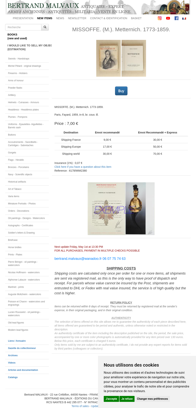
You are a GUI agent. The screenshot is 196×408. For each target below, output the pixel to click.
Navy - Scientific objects (20, 174)
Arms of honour (16, 80)
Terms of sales (80, 406)
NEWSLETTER (77, 18)
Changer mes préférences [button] (152, 398)
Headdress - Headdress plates (23, 109)
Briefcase (13, 240)
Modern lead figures (18, 330)
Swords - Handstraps (18, 58)
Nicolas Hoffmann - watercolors (24, 272)
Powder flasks (15, 87)
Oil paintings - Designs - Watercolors (26, 218)
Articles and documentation (23, 370)
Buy (121, 91)
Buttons (12, 134)
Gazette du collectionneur (22, 348)
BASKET (136, 18)
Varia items (13, 196)
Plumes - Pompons (17, 117)
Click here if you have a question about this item (83, 166)
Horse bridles (14, 247)
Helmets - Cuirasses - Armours (23, 102)
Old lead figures (16, 322)
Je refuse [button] (127, 398)
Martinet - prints (16, 287)
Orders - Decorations (18, 211)
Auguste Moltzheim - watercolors (24, 294)
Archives (13, 355)
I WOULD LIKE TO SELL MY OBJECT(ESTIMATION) (28, 47)
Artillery (12, 95)
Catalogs (13, 377)
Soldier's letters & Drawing (21, 232)
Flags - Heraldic (16, 160)
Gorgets (12, 152)
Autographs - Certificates (20, 225)
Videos (12, 362)
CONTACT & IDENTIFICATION (108, 18)
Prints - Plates (15, 254)
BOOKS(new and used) (17, 36)
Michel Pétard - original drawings (24, 66)
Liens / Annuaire (17, 341)
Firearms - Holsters (17, 73)
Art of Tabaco (14, 189)
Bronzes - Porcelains (18, 167)
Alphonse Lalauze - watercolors (24, 279)
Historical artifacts (17, 181)
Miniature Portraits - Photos (22, 203)
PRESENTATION (23, 18)
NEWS (60, 18)
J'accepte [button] (111, 398)
